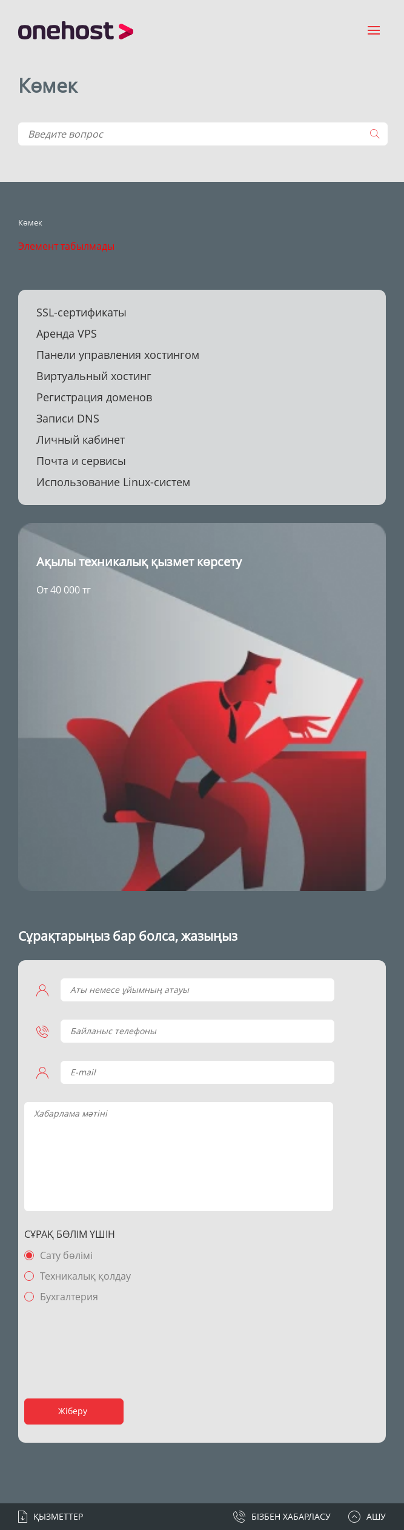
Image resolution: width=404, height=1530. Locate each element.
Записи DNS (67, 418)
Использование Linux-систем (113, 482)
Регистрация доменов (94, 397)
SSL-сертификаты (81, 312)
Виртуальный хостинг (93, 376)
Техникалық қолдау (85, 1276)
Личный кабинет (80, 439)
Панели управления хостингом (117, 354)
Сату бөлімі (66, 1255)
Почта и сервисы (81, 460)
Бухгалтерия (69, 1296)
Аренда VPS (66, 333)
